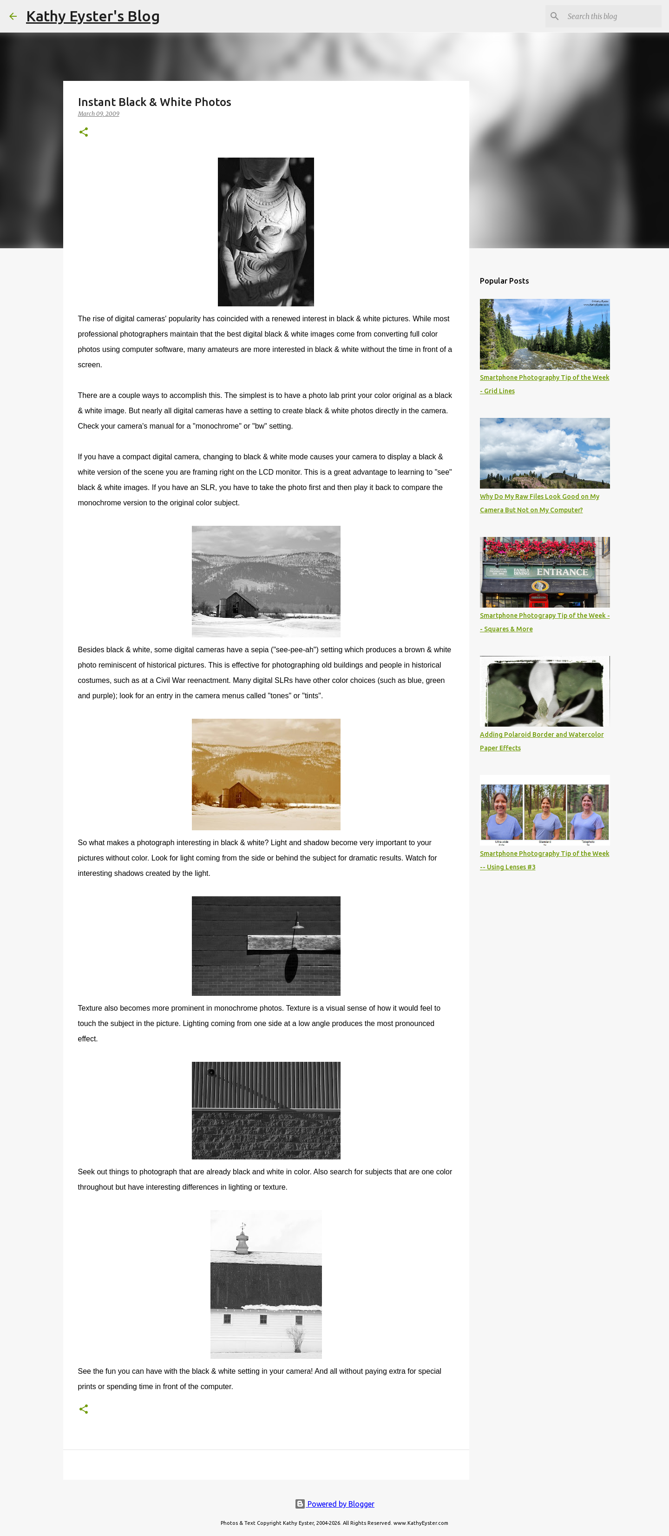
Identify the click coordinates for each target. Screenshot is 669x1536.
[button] (83, 132)
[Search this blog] (613, 16)
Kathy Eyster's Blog (93, 15)
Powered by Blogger (334, 1504)
